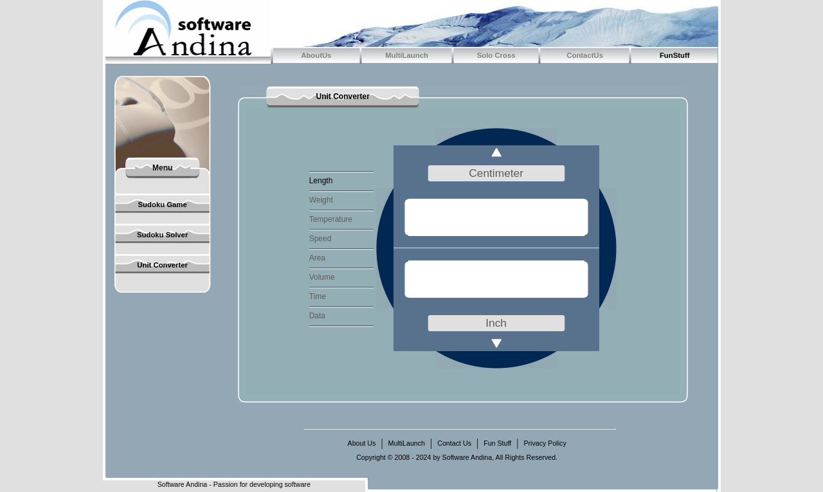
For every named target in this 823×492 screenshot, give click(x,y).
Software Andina (183, 484)
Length (321, 180)
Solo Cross (496, 55)
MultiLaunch (406, 55)
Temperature (330, 219)
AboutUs (316, 55)
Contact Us (454, 443)
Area (317, 257)
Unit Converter (162, 265)
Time (317, 296)
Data (317, 315)
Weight (321, 200)
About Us (362, 443)
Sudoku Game (162, 204)
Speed (320, 238)
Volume (322, 277)
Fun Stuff (497, 443)
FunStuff (675, 55)
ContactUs (584, 55)
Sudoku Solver (162, 235)
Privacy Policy (544, 443)
